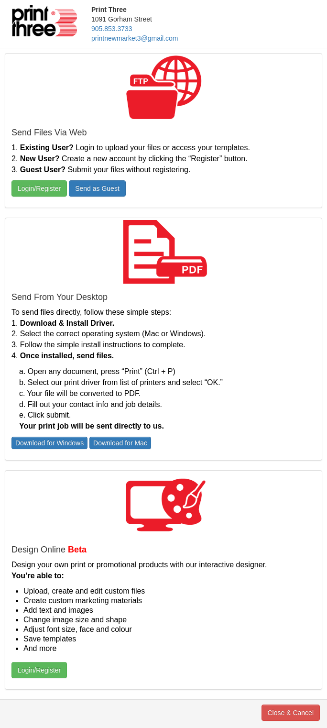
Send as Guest (97, 188)
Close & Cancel (291, 713)
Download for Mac (120, 443)
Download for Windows (49, 443)
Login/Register (39, 188)
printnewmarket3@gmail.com (134, 38)
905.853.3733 (111, 29)
